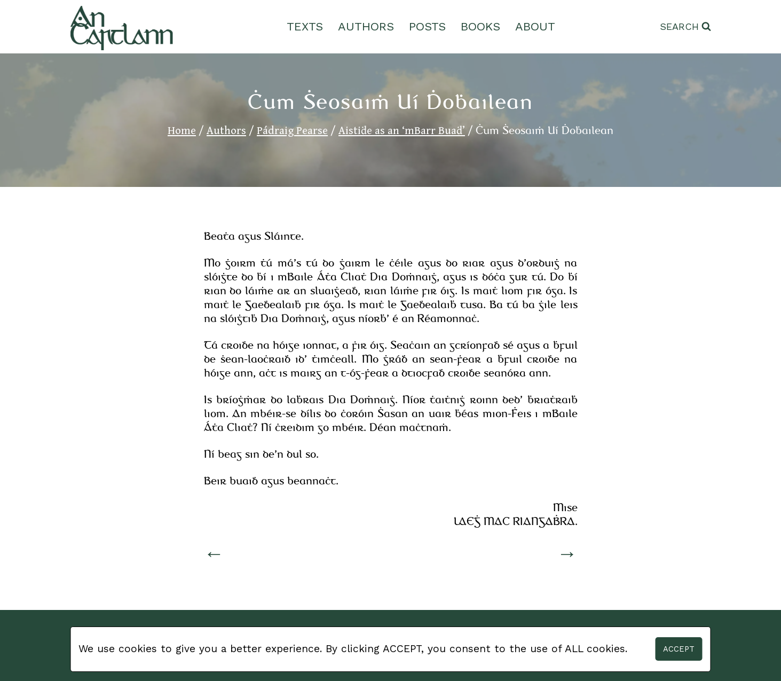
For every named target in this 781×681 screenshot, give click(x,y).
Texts (305, 26)
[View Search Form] (685, 27)
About (535, 26)
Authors (366, 26)
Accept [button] (679, 649)
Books (480, 26)
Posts (427, 26)
